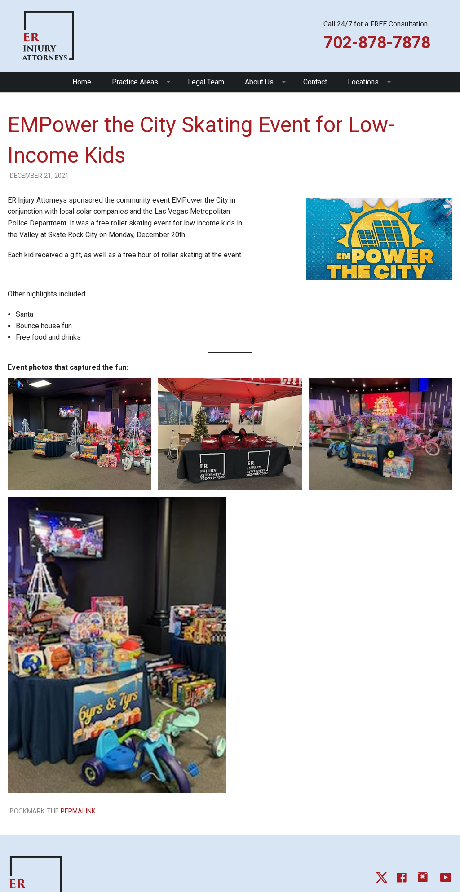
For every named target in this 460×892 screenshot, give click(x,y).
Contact (315, 82)
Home (81, 82)
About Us (259, 82)
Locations (363, 82)
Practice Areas (135, 82)
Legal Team (206, 82)
